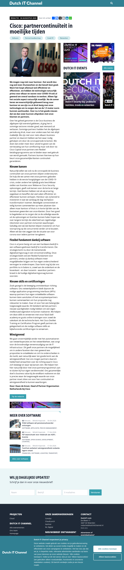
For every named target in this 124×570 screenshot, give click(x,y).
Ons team (14, 530)
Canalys (48, 518)
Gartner (48, 524)
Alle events (108, 68)
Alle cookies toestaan (107, 549)
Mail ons (84, 528)
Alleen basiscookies (107, 557)
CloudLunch (50, 521)
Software (15, 38)
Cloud (12, 518)
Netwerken (64, 38)
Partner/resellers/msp (33, 38)
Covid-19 (50, 38)
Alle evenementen (17, 527)
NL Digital (49, 527)
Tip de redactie (18, 396)
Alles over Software (20, 459)
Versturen (95, 492)
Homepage (14, 533)
